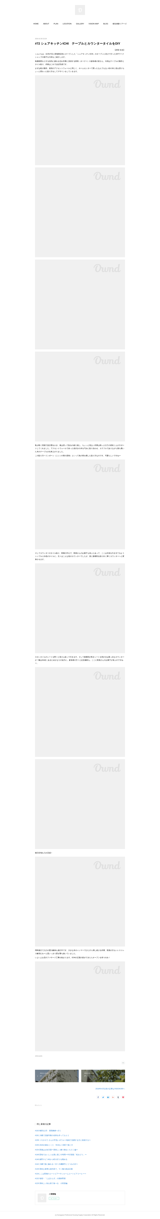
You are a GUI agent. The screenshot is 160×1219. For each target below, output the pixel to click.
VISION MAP (94, 24)
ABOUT (46, 24)
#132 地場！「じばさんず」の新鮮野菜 (50, 1178)
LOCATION (67, 24)
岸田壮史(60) (38, 1056)
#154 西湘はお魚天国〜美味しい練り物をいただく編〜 (56, 1150)
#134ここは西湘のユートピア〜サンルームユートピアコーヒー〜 (60, 1174)
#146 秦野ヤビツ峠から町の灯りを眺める (51, 1159)
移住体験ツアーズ (120, 24)
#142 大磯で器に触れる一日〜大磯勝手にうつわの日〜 (56, 1164)
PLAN (56, 24)
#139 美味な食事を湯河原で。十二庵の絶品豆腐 (54, 1169)
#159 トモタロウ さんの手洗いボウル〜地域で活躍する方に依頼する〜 (63, 1140)
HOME (36, 24)
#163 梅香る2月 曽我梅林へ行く (48, 1131)
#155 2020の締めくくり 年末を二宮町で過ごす (54, 1145)
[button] (36, 23)
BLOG (105, 24)
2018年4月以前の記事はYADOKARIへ (110, 1089)
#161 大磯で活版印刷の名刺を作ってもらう (52, 1135)
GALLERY (80, 24)
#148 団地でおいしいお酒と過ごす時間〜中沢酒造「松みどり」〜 (61, 1155)
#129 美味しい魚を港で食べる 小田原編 (51, 1183)
